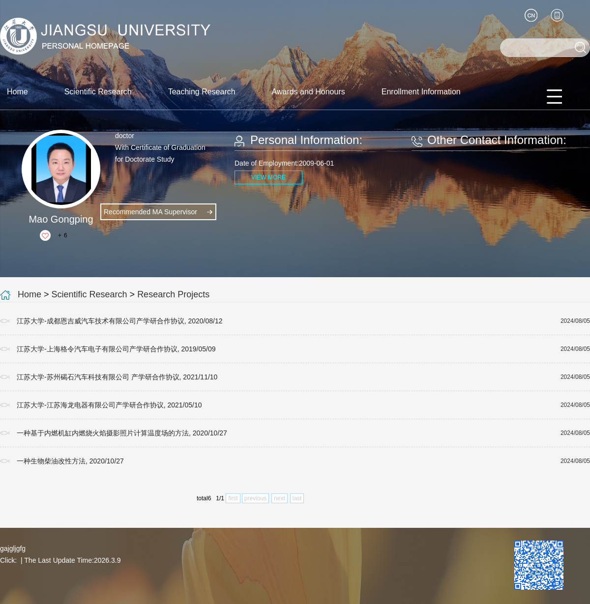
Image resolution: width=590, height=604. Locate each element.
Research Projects (173, 294)
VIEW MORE (268, 177)
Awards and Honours (308, 91)
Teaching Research (202, 91)
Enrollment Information (421, 91)
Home (17, 91)
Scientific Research (98, 91)
